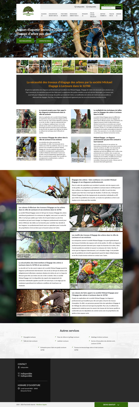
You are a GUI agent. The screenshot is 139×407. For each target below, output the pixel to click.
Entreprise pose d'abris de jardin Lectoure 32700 (53, 349)
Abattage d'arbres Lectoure (99, 337)
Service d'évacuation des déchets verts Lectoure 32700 (103, 342)
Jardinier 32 (118, 15)
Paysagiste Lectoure (30, 337)
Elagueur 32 (43, 15)
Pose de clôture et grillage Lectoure (68, 337)
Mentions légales (41, 404)
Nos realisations (25, 41)
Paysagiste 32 (85, 15)
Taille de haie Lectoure (30, 341)
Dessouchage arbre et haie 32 (74, 15)
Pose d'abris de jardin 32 (64, 15)
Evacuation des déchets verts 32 (53, 15)
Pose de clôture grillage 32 (93, 14)
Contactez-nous (45, 41)
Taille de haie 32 (111, 15)
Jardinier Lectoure (62, 341)
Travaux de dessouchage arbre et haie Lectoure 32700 (88, 349)
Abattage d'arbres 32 (103, 15)
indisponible (80, 7)
